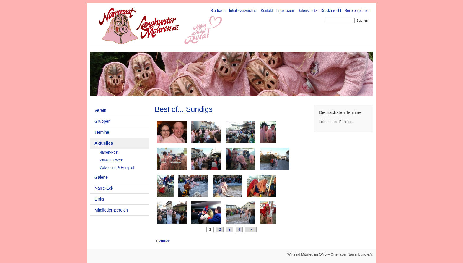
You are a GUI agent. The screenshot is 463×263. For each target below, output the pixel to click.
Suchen (362, 20)
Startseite (218, 11)
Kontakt (267, 11)
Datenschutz (307, 11)
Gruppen (102, 121)
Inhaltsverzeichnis (243, 11)
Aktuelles (103, 143)
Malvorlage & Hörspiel (116, 168)
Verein (100, 110)
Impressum (285, 11)
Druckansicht (331, 11)
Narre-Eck (103, 188)
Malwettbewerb (111, 160)
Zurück (164, 241)
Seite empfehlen (357, 11)
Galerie (101, 177)
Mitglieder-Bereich (111, 210)
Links (99, 199)
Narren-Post (108, 152)
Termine (101, 132)
